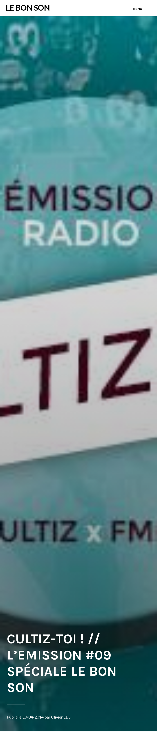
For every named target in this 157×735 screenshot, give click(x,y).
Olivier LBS (60, 716)
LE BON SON (28, 7)
